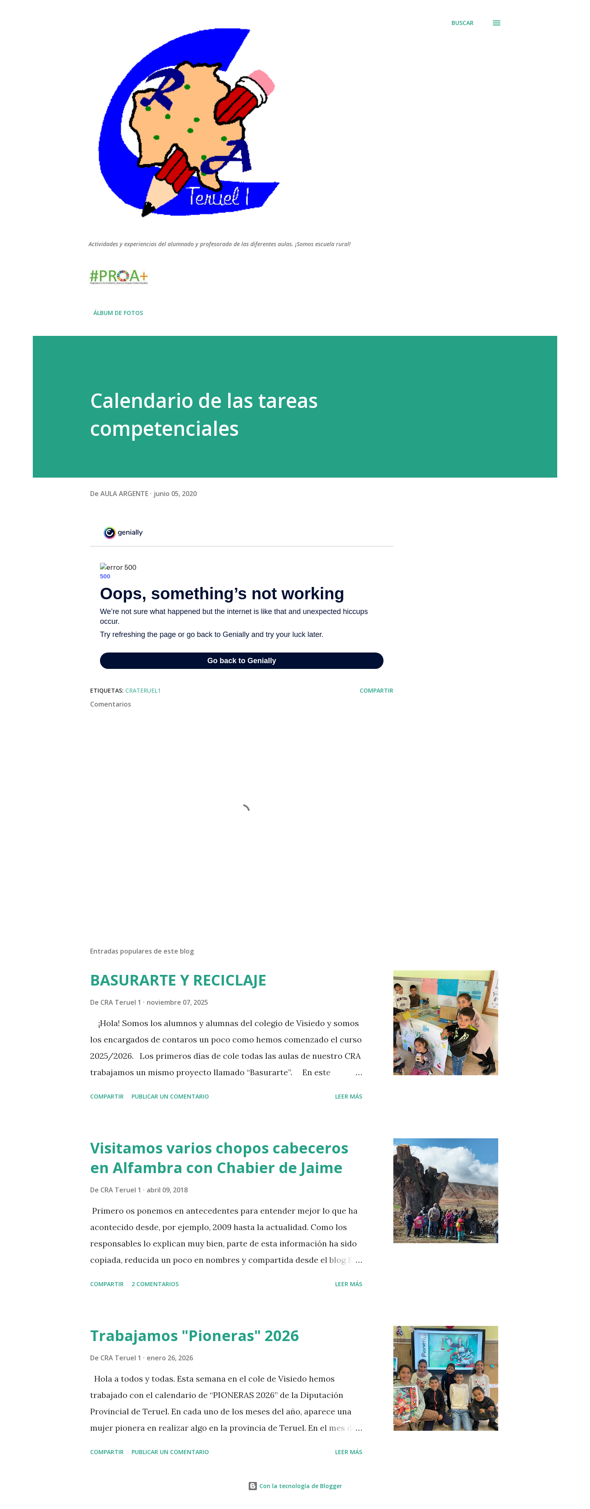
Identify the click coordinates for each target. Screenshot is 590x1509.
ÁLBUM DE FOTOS (118, 313)
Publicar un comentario (170, 1096)
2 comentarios (155, 1284)
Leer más (348, 1096)
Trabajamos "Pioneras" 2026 (194, 1335)
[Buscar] (463, 23)
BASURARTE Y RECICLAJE (178, 980)
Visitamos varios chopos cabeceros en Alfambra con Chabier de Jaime (219, 1158)
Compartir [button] (376, 690)
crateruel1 (143, 690)
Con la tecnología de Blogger (295, 1486)
